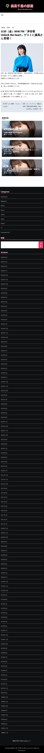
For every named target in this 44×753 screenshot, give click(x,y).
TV (13, 27)
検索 (2, 238)
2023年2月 (4, 417)
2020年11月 (4, 533)
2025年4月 (4, 311)
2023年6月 (4, 404)
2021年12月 (4, 475)
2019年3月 (4, 621)
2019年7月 (4, 604)
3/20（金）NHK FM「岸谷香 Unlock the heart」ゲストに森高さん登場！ (22, 35)
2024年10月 (4, 337)
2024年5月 (4, 359)
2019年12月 (4, 582)
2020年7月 (4, 550)
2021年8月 (4, 493)
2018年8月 (4, 653)
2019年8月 (4, 599)
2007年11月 (4, 688)
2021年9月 (4, 488)
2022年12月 (4, 426)
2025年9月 (4, 288)
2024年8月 (4, 346)
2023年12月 (4, 382)
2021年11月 (4, 479)
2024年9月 (4, 342)
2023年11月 (4, 386)
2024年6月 (4, 355)
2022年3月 (4, 466)
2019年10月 (4, 590)
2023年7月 (4, 399)
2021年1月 (4, 524)
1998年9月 (4, 710)
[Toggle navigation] (2, 15)
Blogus (35, 748)
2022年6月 (4, 453)
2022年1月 (4, 470)
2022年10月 (4, 435)
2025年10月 (4, 284)
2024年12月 (4, 328)
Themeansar (21, 750)
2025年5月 (4, 306)
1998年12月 (4, 697)
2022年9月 (4, 439)
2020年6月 (4, 555)
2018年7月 (4, 657)
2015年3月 (4, 684)
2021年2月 (4, 519)
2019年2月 (4, 626)
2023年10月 (4, 391)
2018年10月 (4, 644)
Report (3, 223)
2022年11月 (4, 430)
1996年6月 (4, 719)
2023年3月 (4, 413)
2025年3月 (4, 315)
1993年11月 (4, 728)
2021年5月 (4, 506)
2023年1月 (4, 422)
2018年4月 (4, 670)
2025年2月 (4, 319)
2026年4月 (4, 257)
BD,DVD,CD (4, 197)
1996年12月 (4, 715)
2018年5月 (4, 666)
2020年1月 (4, 577)
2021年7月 (4, 497)
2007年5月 (4, 693)
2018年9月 (4, 648)
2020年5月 (4, 559)
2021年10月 (4, 484)
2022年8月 (4, 444)
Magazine (7, 129)
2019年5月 (4, 613)
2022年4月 (4, 462)
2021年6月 (4, 502)
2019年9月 (4, 595)
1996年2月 (4, 724)
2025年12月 (4, 275)
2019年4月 (4, 617)
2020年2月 (4, 573)
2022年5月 (4, 457)
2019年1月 (4, 630)
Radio (16, 147)
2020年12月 (4, 528)
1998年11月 (4, 701)
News (8, 27)
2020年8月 (4, 546)
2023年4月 (4, 408)
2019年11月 (4, 586)
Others (3, 214)
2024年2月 (4, 373)
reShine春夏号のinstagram (13, 132)
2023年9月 (4, 395)
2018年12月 (4, 635)
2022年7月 (4, 448)
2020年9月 (4, 542)
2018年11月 (4, 639)
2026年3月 (4, 262)
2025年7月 (4, 297)
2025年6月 (4, 302)
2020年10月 (4, 537)
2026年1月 (4, 271)
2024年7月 (4, 351)
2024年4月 (4, 364)
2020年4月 (4, 564)
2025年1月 (4, 324)
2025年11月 (4, 279)
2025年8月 (4, 293)
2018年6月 (4, 661)
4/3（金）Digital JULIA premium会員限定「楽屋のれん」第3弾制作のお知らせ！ (22, 170)
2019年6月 (4, 608)
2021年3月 (4, 515)
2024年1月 (4, 377)
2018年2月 (4, 675)
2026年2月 (4, 266)
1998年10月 (4, 706)
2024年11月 (4, 333)
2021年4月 (4, 510)
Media (3, 27)
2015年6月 (4, 679)
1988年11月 (4, 733)
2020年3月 (4, 568)
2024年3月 (4, 368)
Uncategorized (5, 232)
